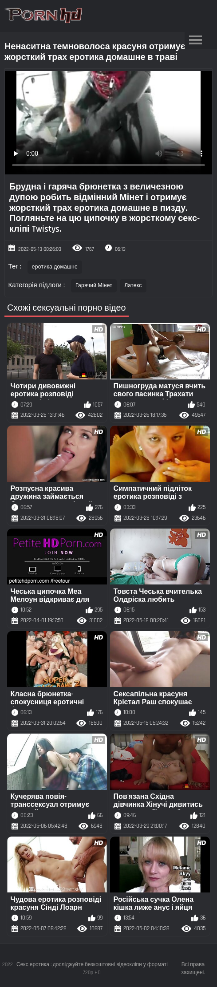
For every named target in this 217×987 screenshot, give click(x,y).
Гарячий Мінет (93, 285)
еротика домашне (55, 267)
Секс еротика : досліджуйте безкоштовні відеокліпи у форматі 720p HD (92, 968)
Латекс (133, 285)
